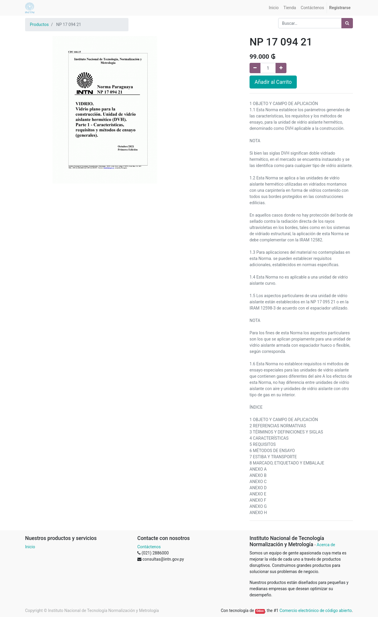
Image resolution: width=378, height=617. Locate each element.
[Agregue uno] (281, 68)
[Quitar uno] (255, 68)
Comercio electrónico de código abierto (315, 610)
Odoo (260, 611)
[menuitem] (273, 7)
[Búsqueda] (347, 23)
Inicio (30, 546)
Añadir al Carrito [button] (273, 82)
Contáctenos (149, 546)
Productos (39, 24)
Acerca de (326, 544)
